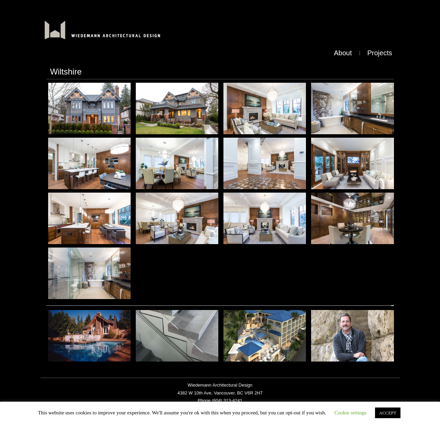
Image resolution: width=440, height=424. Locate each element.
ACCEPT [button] (387, 412)
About (343, 53)
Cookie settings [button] (350, 412)
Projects (379, 53)
